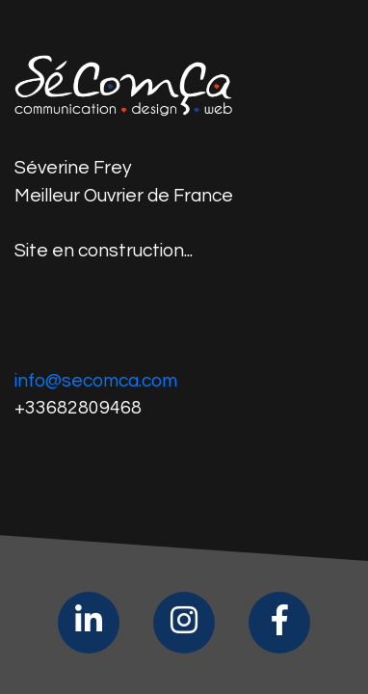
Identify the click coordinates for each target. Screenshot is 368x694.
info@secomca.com (95, 380)
